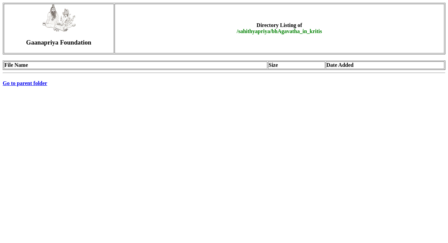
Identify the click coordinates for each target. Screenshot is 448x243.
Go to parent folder (25, 83)
